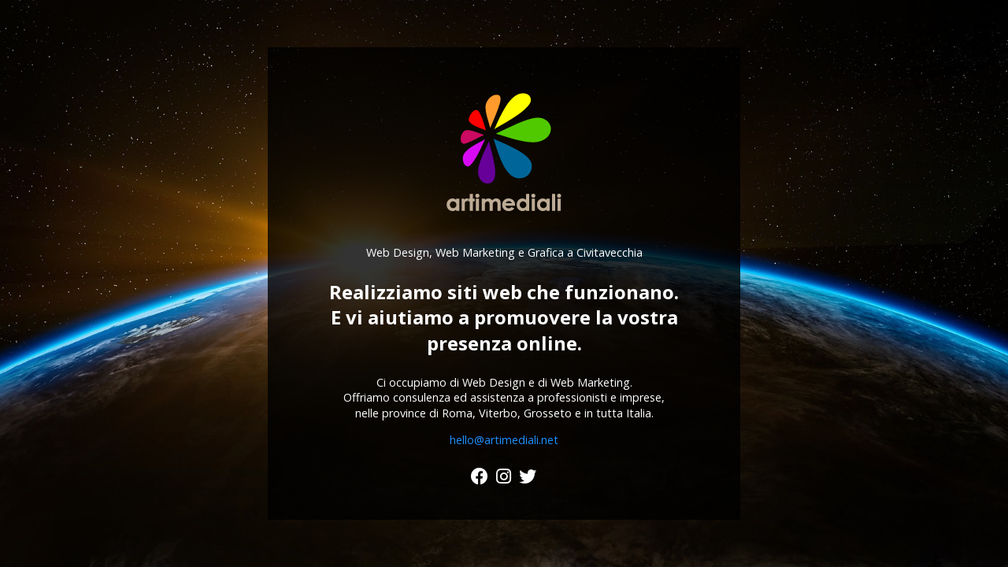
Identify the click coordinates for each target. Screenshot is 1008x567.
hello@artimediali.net (504, 439)
